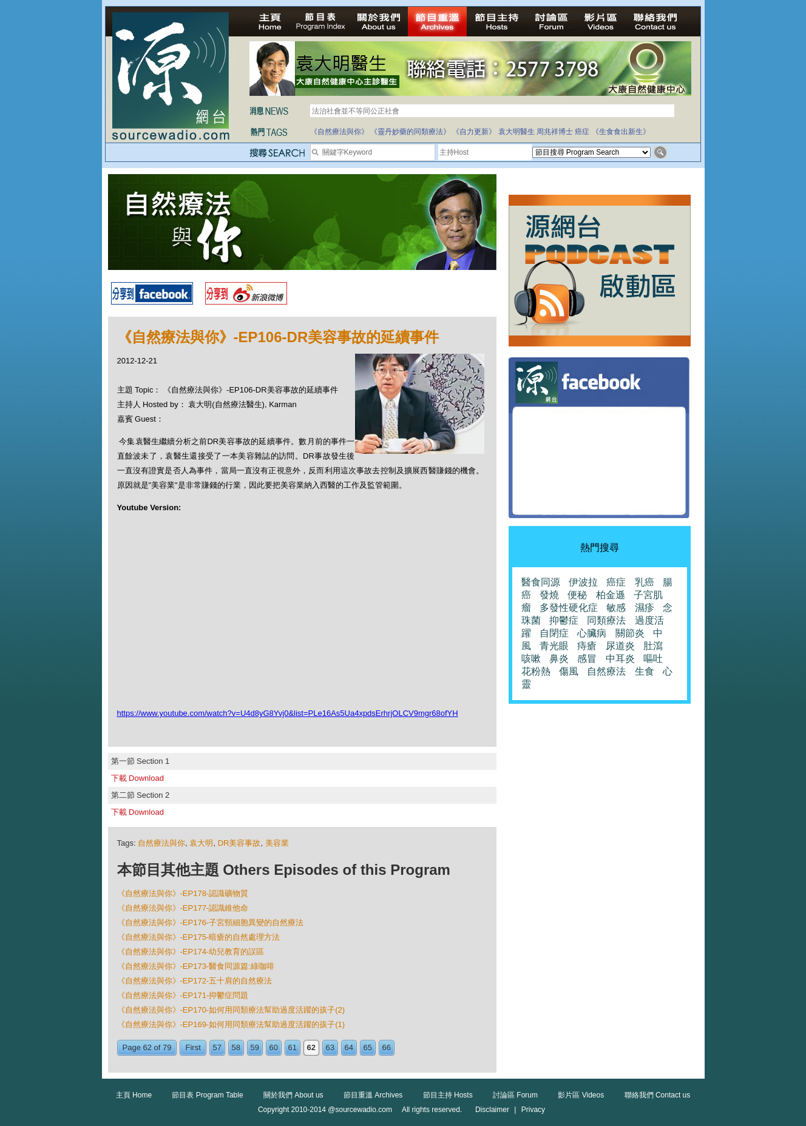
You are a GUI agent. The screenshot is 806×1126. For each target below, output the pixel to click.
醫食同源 (540, 582)
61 (292, 1047)
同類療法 (606, 620)
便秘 (577, 595)
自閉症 (554, 633)
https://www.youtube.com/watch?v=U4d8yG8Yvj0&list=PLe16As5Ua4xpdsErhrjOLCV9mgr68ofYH (287, 713)
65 (368, 1047)
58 (236, 1047)
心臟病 (591, 633)
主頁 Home (134, 1095)
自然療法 (606, 671)
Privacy (533, 1109)
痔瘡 (587, 646)
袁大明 (201, 843)
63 (330, 1047)
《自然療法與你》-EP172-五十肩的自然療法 (195, 980)
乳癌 (644, 582)
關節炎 (630, 633)
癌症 (582, 131)
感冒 (587, 658)
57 (217, 1047)
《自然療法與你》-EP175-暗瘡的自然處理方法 (198, 937)
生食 (644, 671)
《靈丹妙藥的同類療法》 (410, 131)
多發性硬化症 (569, 607)
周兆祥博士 (555, 131)
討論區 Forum (515, 1095)
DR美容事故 (239, 843)
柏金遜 (610, 595)
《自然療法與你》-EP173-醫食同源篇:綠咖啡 (195, 966)
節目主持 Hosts (448, 1095)
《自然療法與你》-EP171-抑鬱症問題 (183, 995)
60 (273, 1047)
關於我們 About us (293, 1095)
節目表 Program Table (207, 1095)
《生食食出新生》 (621, 131)
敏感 (616, 607)
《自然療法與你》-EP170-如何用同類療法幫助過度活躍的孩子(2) (231, 1009)
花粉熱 (535, 671)
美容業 (277, 843)
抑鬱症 (563, 620)
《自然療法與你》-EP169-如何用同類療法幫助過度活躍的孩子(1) (231, 1024)
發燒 (549, 595)
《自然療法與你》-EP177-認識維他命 (183, 907)
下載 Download (137, 778)
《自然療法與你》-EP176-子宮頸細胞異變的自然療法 (210, 922)
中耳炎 (620, 658)
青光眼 (554, 646)
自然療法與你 (161, 843)
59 (255, 1047)
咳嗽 (531, 658)
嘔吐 (653, 658)
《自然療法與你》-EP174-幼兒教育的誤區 (191, 951)
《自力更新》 (474, 131)
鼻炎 (559, 658)
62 (311, 1047)
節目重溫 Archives (373, 1095)
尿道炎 (620, 646)
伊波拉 (583, 582)
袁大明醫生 (516, 131)
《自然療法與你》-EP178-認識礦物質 (183, 893)
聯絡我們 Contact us (658, 1095)
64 (349, 1047)
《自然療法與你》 (339, 131)
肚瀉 (653, 646)
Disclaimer (492, 1109)
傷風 (568, 671)
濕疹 (644, 607)
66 (386, 1047)
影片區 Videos (581, 1095)
